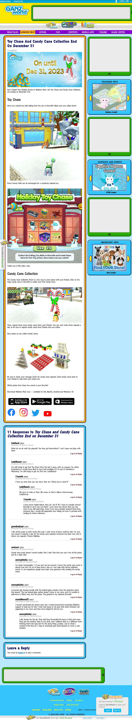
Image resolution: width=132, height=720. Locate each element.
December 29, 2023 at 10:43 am (26, 602)
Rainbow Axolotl (111, 112)
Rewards (52, 25)
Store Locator (111, 273)
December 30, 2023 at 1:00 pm (26, 479)
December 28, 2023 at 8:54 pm (22, 549)
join (127, 1)
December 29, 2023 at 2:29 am (22, 529)
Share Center (118, 32)
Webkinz (69, 700)
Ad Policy (68, 710)
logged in (21, 652)
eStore (42, 32)
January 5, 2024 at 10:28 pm (33, 501)
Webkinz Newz (69, 25)
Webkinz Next (28, 32)
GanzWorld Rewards (57, 700)
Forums (103, 32)
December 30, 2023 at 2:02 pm (22, 445)
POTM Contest (111, 192)
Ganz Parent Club (72, 705)
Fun (58, 32)
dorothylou (13, 50)
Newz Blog (12, 32)
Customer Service (90, 710)
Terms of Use (58, 710)
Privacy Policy (47, 710)
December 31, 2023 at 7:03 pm (30, 489)
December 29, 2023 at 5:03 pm (26, 562)
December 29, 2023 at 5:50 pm (22, 464)
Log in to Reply (76, 453)
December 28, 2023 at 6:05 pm (22, 587)
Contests (72, 32)
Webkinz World (5, 1)
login (121, 1)
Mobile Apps (88, 32)
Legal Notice (36, 710)
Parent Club (87, 25)
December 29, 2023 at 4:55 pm (30, 616)
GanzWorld (78, 700)
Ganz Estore (18, 1)
